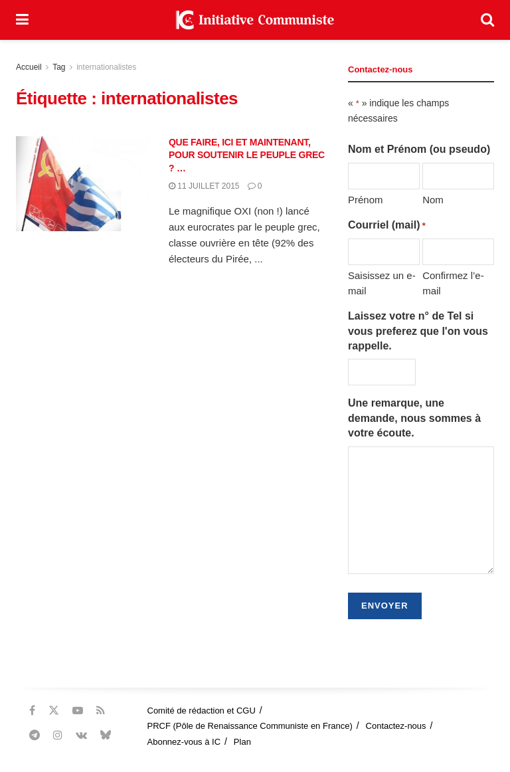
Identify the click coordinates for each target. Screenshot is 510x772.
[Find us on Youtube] (77, 710)
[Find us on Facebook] (32, 710)
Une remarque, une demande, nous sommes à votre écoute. (414, 417)
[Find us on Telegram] (34, 735)
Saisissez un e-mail (382, 283)
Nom (433, 199)
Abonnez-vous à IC (184, 742)
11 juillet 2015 (204, 186)
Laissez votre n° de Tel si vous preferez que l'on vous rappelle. (418, 330)
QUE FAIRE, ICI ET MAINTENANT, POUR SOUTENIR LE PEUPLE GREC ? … (247, 155)
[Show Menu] (22, 20)
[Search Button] (487, 20)
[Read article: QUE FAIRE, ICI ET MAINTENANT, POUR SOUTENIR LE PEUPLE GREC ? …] (82, 183)
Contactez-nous (396, 726)
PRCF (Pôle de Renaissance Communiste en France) (250, 726)
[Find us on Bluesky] (105, 735)
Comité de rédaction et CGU (201, 711)
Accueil (29, 67)
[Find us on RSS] (100, 710)
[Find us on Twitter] (53, 710)
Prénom (365, 199)
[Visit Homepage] (255, 20)
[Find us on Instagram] (57, 735)
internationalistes (106, 67)
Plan (242, 742)
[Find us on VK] (81, 735)
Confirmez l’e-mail (453, 283)
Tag (58, 67)
